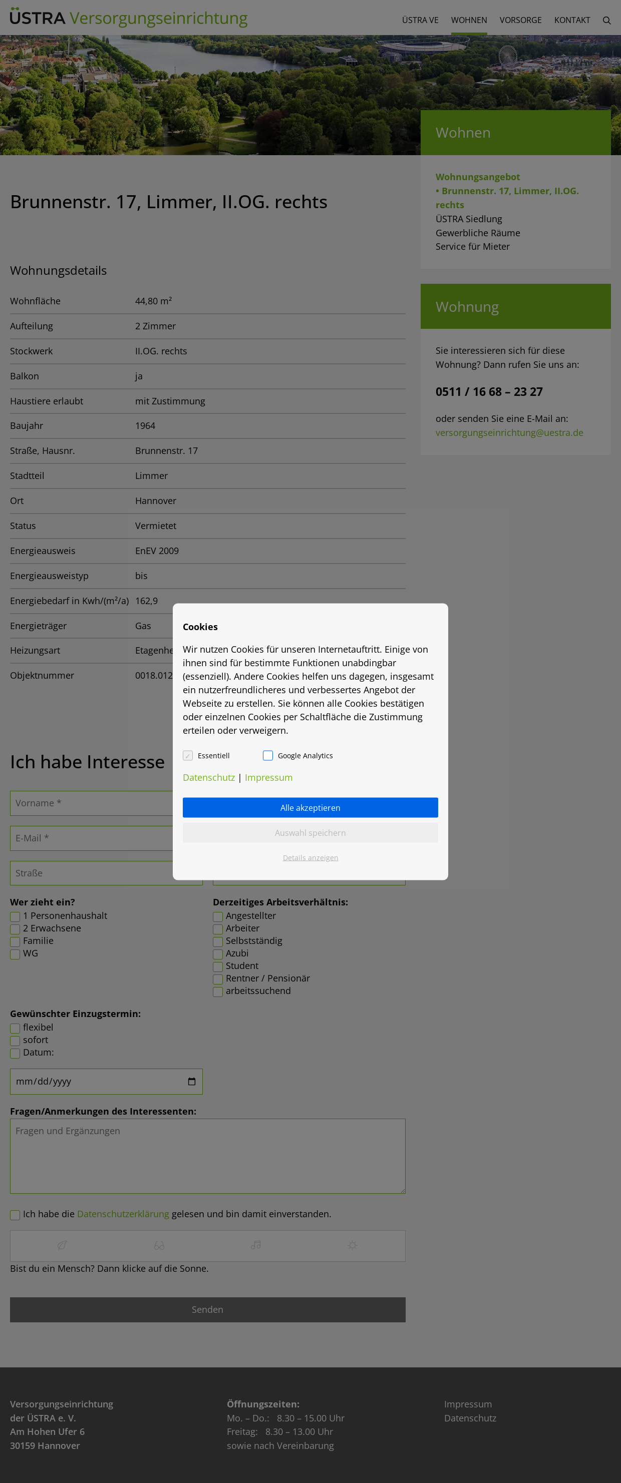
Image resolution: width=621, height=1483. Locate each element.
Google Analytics (305, 755)
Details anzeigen (311, 857)
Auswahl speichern (310, 832)
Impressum (269, 777)
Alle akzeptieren (310, 807)
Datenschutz (209, 777)
